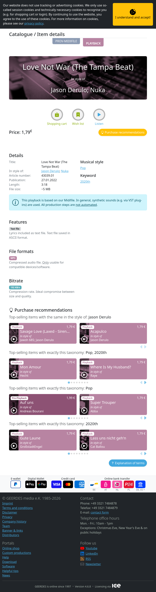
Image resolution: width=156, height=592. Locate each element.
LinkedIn (92, 553)
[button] (66, 41)
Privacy (7, 517)
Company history (14, 521)
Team (6, 526)
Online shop (10, 548)
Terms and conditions (17, 508)
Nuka (64, 171)
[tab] (69, 382)
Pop (83, 168)
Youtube (91, 548)
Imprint (7, 503)
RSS (88, 559)
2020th (85, 181)
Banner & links (12, 530)
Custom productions (16, 553)
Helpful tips (10, 571)
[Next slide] (145, 347)
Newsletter (93, 564)
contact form (100, 512)
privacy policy (33, 23)
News (6, 575)
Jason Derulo (50, 171)
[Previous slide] (141, 347)
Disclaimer (9, 512)
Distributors (10, 535)
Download (9, 562)
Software (8, 566)
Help (5, 557)
